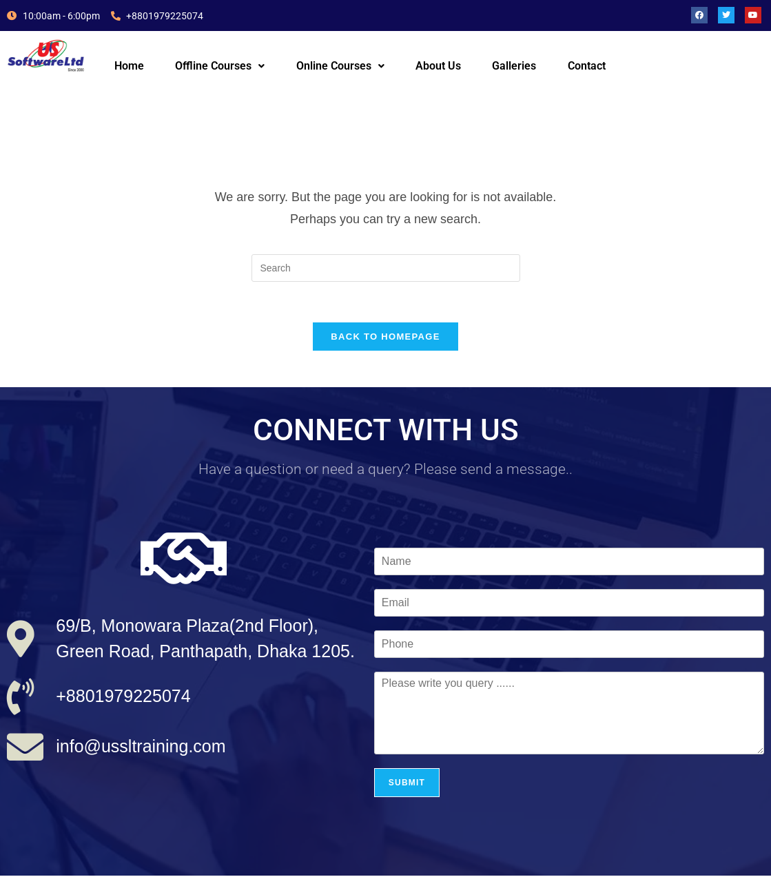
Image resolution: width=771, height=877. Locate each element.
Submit (407, 784)
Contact (587, 65)
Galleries (514, 65)
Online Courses (340, 65)
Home (129, 65)
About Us (438, 65)
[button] (220, 66)
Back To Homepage (385, 338)
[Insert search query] (385, 268)
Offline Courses (220, 65)
